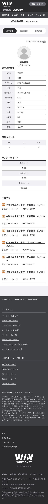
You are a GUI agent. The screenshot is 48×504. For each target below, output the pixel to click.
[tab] (24, 30)
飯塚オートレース (9, 379)
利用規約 (13, 474)
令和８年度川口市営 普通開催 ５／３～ (25, 231)
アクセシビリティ (8, 442)
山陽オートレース (9, 384)
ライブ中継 (40, 15)
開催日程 (5, 15)
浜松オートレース (9, 374)
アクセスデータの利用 (9, 447)
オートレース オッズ (10, 340)
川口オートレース (9, 365)
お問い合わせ (6, 438)
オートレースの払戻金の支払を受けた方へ (16, 488)
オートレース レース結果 (12, 349)
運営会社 (5, 474)
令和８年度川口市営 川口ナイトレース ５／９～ (25, 244)
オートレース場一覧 (10, 321)
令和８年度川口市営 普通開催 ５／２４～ (25, 273)
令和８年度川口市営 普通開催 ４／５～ (25, 205)
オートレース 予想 (9, 335)
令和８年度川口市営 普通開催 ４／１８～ (25, 218)
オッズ (30, 15)
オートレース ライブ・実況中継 (15, 344)
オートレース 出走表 (10, 330)
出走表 (15, 15)
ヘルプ (4, 434)
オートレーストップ (10, 316)
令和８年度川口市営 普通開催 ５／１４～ (25, 258)
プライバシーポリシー (37, 474)
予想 (22, 15)
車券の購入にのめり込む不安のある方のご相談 (18, 484)
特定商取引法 (23, 474)
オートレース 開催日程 (11, 325)
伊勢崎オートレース (10, 369)
